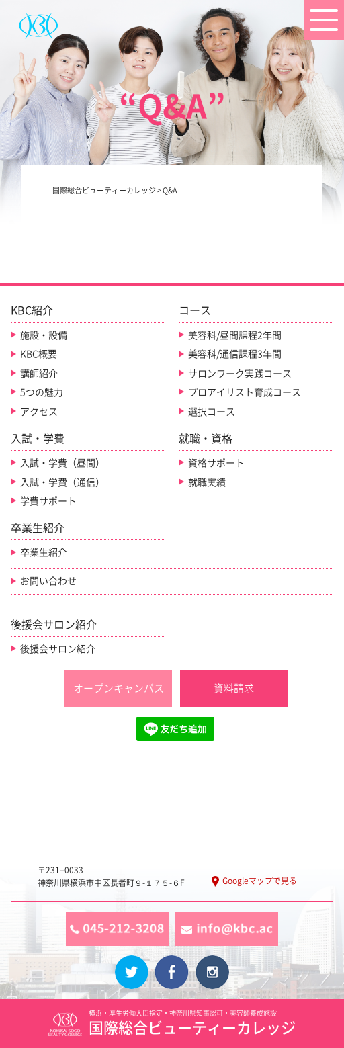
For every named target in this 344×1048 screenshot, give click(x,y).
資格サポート (216, 463)
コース (195, 310)
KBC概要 (38, 354)
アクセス (39, 412)
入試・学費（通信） (62, 482)
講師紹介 (39, 373)
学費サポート (48, 501)
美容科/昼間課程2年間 (235, 335)
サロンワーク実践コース (240, 373)
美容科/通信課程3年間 (235, 354)
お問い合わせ (48, 581)
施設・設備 (43, 335)
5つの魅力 (41, 392)
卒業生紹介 (43, 552)
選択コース (211, 412)
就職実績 (207, 482)
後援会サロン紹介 (57, 649)
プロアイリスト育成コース (244, 392)
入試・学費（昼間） (62, 463)
